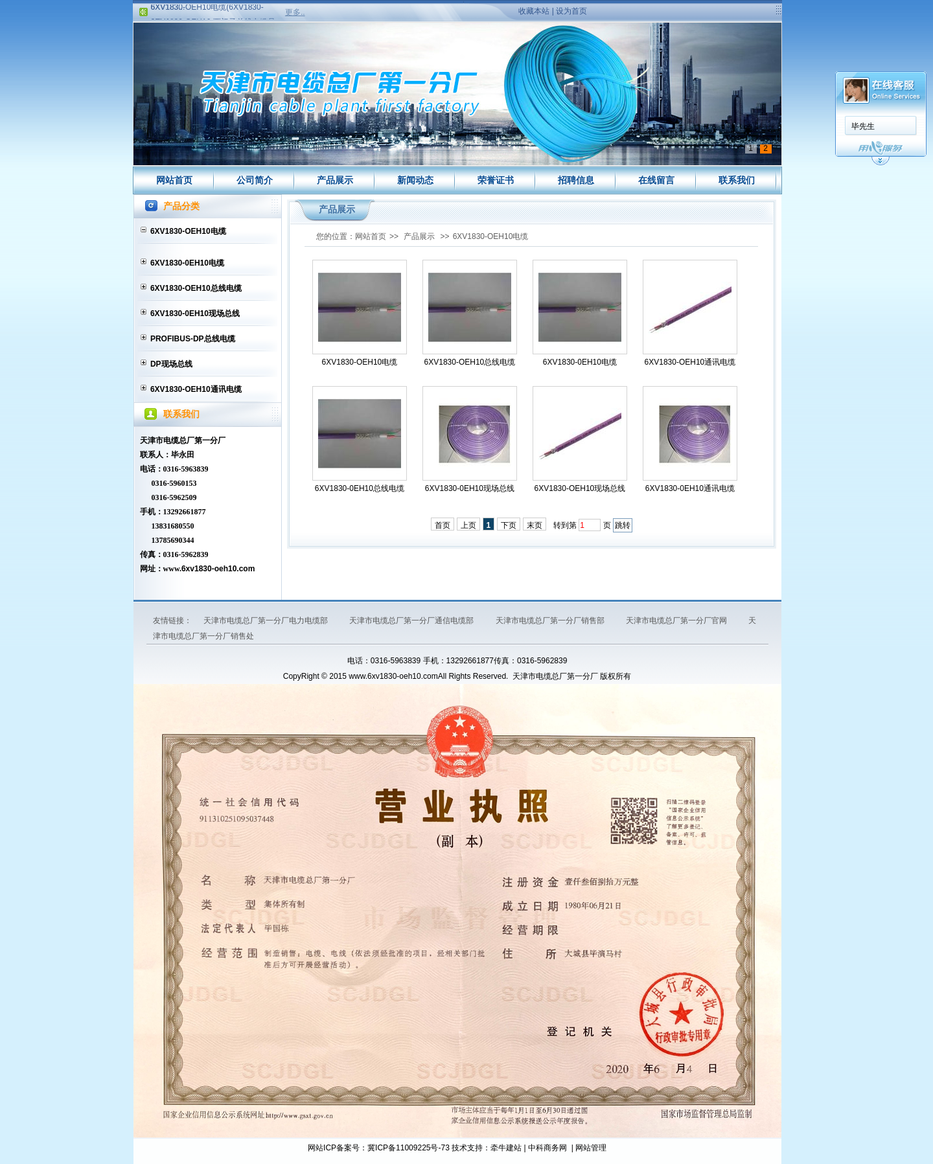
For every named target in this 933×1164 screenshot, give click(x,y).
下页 (508, 525)
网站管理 (590, 1147)
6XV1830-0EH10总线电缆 (359, 488)
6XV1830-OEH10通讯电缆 (196, 389)
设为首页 (571, 11)
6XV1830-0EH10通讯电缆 (690, 488)
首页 (442, 525)
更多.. (295, 12)
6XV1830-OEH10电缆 (188, 231)
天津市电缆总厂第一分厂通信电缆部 (412, 620)
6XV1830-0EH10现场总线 (195, 313)
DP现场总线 (171, 364)
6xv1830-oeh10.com (218, 568)
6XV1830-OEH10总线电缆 (196, 288)
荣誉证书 (496, 180)
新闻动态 (415, 180)
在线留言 (656, 180)
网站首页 (174, 180)
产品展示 (335, 180)
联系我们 (737, 180)
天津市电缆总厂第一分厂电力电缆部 (266, 620)
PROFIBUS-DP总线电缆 (192, 338)
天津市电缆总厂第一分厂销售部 (551, 620)
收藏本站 (533, 11)
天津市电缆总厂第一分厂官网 (677, 620)
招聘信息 (576, 180)
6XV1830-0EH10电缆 (187, 263)
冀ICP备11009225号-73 (408, 1147)
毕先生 (863, 126)
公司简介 (254, 180)
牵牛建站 (506, 1147)
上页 (468, 525)
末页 (534, 525)
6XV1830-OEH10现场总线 (580, 488)
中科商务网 (547, 1147)
